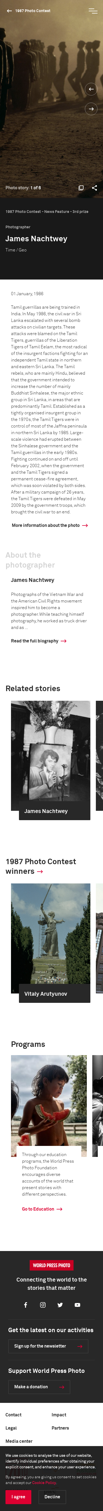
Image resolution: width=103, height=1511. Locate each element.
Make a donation (31, 1387)
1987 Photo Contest (33, 11)
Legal (11, 1428)
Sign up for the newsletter (40, 1346)
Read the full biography (34, 641)
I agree (18, 1497)
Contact (13, 1415)
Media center (18, 1441)
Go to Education (38, 1209)
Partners (60, 1428)
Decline (52, 1497)
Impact (59, 1415)
